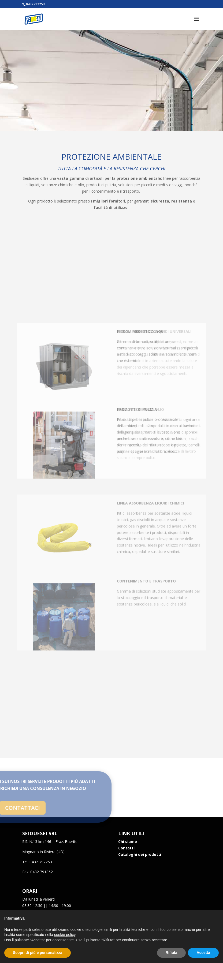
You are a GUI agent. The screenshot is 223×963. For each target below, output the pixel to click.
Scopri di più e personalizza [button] (37, 952)
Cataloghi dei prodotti (139, 854)
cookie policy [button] (64, 934)
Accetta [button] (203, 952)
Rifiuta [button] (171, 952)
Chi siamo (127, 841)
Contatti (126, 847)
